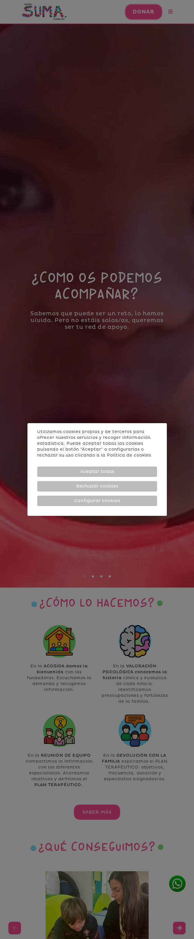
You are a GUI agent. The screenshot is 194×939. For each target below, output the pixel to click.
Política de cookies (129, 455)
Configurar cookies (97, 501)
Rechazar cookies (97, 486)
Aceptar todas (97, 471)
